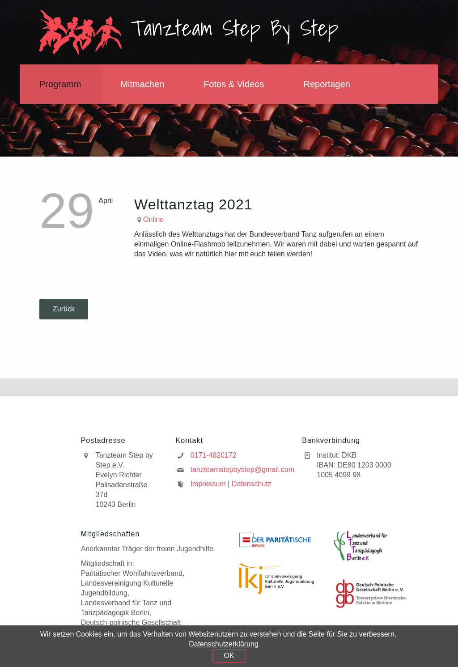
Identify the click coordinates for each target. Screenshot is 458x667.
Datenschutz (251, 484)
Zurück (64, 309)
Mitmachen (142, 84)
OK (229, 655)
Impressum (208, 484)
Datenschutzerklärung (224, 644)
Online (153, 219)
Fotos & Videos (234, 84)
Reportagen (326, 84)
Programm (60, 84)
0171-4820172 (214, 455)
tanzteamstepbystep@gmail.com (242, 469)
